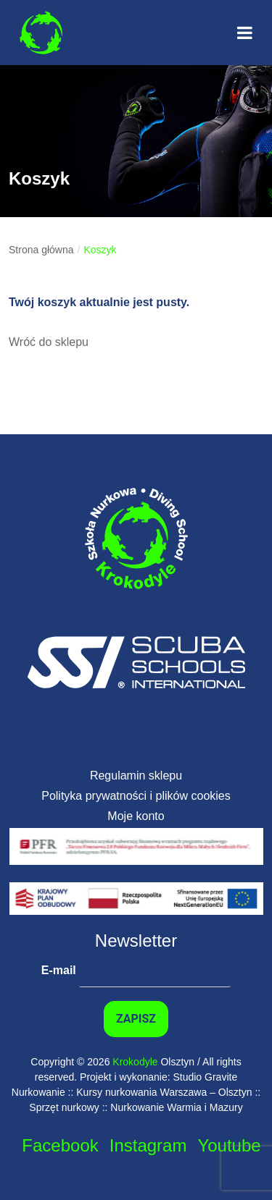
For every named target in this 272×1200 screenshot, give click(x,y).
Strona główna (41, 249)
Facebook (60, 1145)
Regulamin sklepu (136, 775)
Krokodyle (134, 1062)
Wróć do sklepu (48, 342)
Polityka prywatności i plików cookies (136, 796)
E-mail (136, 970)
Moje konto (135, 816)
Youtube (228, 1145)
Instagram (148, 1145)
